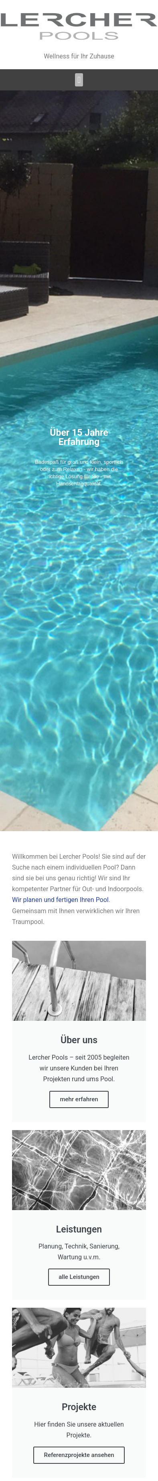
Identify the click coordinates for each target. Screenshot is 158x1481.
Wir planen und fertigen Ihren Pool (60, 900)
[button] (79, 79)
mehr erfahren (79, 1099)
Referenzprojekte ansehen (79, 1455)
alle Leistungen (79, 1277)
